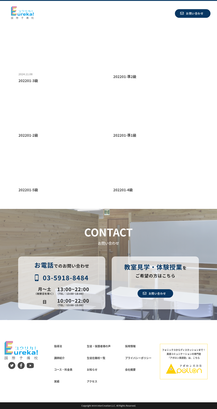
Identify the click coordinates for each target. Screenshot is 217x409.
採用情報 (130, 346)
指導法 (58, 346)
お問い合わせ (191, 13)
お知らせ (92, 369)
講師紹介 (59, 358)
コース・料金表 (63, 369)
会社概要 (130, 369)
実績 (56, 381)
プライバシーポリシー (138, 358)
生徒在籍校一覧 (96, 358)
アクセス (92, 381)
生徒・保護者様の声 (99, 346)
